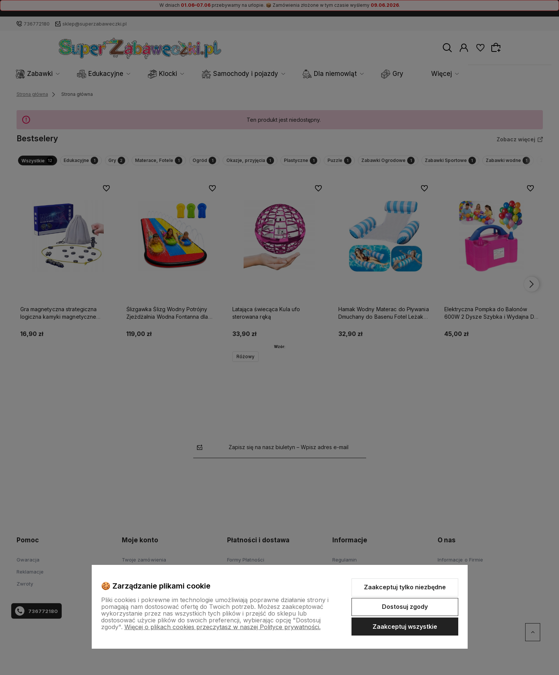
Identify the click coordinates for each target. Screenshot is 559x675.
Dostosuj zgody (405, 606)
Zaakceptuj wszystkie (405, 626)
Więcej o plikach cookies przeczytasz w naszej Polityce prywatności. (222, 627)
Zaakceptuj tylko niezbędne (405, 587)
